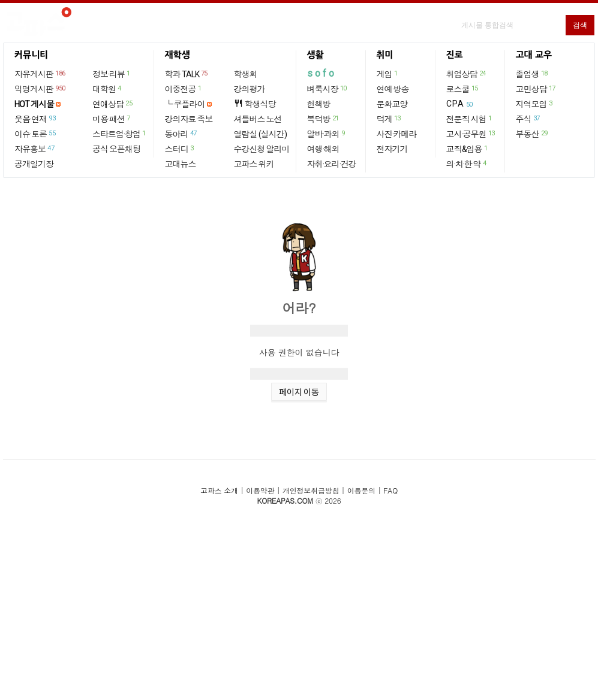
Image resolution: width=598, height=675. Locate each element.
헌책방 (318, 104)
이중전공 (184, 88)
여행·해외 (323, 149)
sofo (321, 73)
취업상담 (466, 73)
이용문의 (361, 490)
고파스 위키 (254, 164)
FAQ (390, 490)
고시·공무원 (471, 133)
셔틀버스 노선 (258, 119)
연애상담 (112, 103)
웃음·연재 (35, 118)
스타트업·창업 (119, 133)
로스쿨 (462, 88)
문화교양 (392, 104)
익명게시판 (40, 88)
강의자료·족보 (189, 119)
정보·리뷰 (111, 73)
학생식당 (255, 104)
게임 (388, 73)
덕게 (389, 118)
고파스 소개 (219, 490)
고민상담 (536, 88)
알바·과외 (326, 133)
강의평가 (249, 89)
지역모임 (535, 103)
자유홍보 (34, 148)
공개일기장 (33, 164)
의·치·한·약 (467, 163)
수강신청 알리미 (262, 149)
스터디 (180, 148)
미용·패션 (111, 118)
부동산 (532, 133)
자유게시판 (40, 73)
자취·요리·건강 (331, 164)
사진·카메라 (397, 134)
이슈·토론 (35, 133)
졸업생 (532, 73)
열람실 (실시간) (260, 134)
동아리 (181, 133)
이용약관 (260, 490)
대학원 (107, 88)
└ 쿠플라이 (185, 104)
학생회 (245, 74)
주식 (528, 118)
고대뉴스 (180, 164)
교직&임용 (467, 148)
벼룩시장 (327, 88)
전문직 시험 (469, 118)
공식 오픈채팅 (116, 149)
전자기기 (392, 149)
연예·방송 (393, 89)
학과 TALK (187, 73)
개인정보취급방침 (311, 490)
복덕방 (323, 118)
